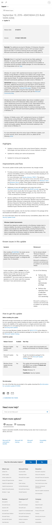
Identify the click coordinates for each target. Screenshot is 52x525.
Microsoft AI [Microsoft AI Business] (5, 502)
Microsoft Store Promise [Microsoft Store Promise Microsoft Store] (24, 489)
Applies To (7, 20)
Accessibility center (43, 441)
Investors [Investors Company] (37, 513)
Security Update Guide (9, 217)
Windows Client (44, 180)
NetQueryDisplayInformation (16, 189)
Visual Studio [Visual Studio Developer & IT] (22, 522)
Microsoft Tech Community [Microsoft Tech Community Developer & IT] (25, 513)
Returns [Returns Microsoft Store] (20, 480)
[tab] (8, 425)
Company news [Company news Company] (38, 507)
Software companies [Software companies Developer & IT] (23, 519)
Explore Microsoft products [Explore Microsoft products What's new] (8, 489)
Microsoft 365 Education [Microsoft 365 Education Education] (40, 480)
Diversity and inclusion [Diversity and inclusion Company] (40, 516)
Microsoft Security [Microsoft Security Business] (6, 504)
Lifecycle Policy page (25, 88)
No (42, 462)
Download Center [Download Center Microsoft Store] (23, 474)
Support (4, 6)
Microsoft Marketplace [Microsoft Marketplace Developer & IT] (24, 516)
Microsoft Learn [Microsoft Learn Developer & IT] (22, 507)
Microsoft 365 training (19, 441)
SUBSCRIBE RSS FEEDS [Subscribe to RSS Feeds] (11, 398)
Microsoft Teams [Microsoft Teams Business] (6, 516)
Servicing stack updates (11, 327)
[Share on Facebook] (4, 392)
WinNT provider (34, 189)
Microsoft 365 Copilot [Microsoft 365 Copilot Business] (7, 519)
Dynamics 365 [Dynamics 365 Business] (5, 507)
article (11, 136)
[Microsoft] (26, 1)
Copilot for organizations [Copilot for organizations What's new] (7, 483)
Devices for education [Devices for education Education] (40, 474)
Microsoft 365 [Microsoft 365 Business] (5, 510)
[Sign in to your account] (49, 2)
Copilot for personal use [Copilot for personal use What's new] (7, 486)
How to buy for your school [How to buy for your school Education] (41, 483)
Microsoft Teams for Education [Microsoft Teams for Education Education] (42, 477)
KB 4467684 (15, 252)
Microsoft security (30, 441)
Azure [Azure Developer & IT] (20, 502)
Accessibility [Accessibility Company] (38, 519)
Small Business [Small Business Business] (5, 522)
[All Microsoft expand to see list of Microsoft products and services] (2, 2)
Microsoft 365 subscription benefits (6, 442)
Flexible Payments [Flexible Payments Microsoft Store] (23, 492)
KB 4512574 (33, 330)
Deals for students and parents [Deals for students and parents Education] (42, 490)
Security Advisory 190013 (29, 177)
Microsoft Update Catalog (12, 334)
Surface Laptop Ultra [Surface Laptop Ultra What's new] (6, 477)
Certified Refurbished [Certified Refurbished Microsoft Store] (23, 486)
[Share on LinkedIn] (7, 392)
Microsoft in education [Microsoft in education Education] (40, 471)
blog (21, 66)
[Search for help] (6, 2)
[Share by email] (11, 392)
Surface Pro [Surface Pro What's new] (4, 471)
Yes (31, 462)
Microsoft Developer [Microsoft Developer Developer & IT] (23, 504)
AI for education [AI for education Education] (38, 493)
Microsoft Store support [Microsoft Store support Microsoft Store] (24, 477)
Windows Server (14, 182)
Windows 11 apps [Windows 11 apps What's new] (6, 492)
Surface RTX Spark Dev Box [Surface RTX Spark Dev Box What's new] (8, 480)
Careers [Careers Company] (37, 502)
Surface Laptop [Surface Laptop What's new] (5, 474)
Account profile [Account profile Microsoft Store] (22, 471)
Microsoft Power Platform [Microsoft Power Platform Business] (7, 513)
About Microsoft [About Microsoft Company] (38, 504)
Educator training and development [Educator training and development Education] (40, 487)
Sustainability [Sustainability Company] (38, 522)
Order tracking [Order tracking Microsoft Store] (22, 483)
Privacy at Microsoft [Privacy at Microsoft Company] (39, 510)
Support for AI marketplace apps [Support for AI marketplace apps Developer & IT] (26, 510)
